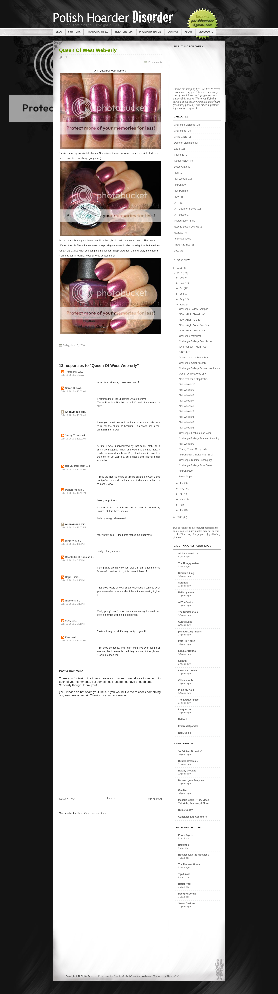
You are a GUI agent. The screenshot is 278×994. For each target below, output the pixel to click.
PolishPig (71, 489)
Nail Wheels (180, 178)
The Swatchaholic (188, 612)
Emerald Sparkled (188, 726)
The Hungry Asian (188, 563)
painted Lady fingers (190, 631)
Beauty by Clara (187, 770)
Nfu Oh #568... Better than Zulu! (196, 454)
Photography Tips (183, 220)
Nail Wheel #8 (186, 395)
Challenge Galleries (184, 124)
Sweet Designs (186, 903)
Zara (67, 637)
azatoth (182, 660)
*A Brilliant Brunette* (190, 751)
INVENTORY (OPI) (124, 32)
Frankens (179, 154)
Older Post (155, 799)
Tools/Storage (181, 238)
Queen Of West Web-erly (88, 50)
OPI (65, 57)
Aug (182, 299)
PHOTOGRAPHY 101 (97, 32)
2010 (180, 273)
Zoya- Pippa (185, 476)
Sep (182, 293)
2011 (180, 267)
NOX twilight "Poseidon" (192, 314)
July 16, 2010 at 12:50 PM (73, 527)
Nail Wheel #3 (186, 422)
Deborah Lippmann (184, 142)
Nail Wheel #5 (186, 411)
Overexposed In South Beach (194, 357)
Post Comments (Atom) (93, 813)
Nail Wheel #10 (187, 384)
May (182, 488)
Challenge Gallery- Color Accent (196, 341)
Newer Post (67, 799)
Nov (182, 283)
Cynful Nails (185, 621)
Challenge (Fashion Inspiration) (195, 433)
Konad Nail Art (181, 160)
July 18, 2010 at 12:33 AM (73, 640)
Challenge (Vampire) (190, 336)
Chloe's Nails (185, 680)
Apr (182, 494)
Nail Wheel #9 (186, 390)
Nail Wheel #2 (186, 427)
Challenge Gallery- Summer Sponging (199, 438)
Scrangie (183, 582)
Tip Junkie (184, 874)
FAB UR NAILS (186, 641)
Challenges (180, 130)
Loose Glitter (181, 166)
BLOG (59, 32)
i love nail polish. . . (189, 670)
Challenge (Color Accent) (192, 363)
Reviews (178, 232)
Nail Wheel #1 (186, 443)
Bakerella (183, 845)
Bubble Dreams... (188, 761)
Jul (181, 304)
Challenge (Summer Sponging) (195, 460)
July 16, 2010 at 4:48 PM (73, 580)
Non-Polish (180, 190)
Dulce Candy (185, 810)
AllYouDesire (185, 602)
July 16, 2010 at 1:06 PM (73, 544)
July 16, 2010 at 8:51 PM (73, 624)
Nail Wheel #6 (186, 406)
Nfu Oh (178, 184)
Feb (182, 504)
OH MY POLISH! (75, 466)
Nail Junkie (184, 733)
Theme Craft (173, 976)
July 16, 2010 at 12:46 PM (73, 493)
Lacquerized (185, 709)
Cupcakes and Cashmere (192, 816)
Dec (182, 277)
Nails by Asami (186, 592)
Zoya (176, 250)
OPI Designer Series (185, 208)
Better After (184, 884)
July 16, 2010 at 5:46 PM (73, 604)
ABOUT (188, 32)
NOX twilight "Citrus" (190, 319)
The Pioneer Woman (189, 864)
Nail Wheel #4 (186, 416)
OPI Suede (180, 214)
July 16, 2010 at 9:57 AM (72, 375)
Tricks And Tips (182, 244)
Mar (182, 499)
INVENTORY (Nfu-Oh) (150, 32)
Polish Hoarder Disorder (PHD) (113, 976)
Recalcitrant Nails (76, 557)
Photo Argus (185, 835)
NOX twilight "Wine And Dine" (194, 325)
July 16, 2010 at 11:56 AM (73, 469)
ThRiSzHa (71, 371)
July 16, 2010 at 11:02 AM (73, 415)
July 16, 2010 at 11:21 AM (73, 438)
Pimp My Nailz (186, 690)
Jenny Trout (72, 435)
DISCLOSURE (206, 32)
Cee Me (182, 790)
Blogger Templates (154, 976)
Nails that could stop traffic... (194, 379)
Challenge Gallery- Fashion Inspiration (199, 368)
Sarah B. (70, 388)
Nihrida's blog (186, 573)
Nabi (176, 172)
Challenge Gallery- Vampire (193, 309)
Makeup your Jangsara (191, 780)
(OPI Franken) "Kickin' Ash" (193, 346)
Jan (182, 510)
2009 (180, 517)
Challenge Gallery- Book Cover (195, 465)
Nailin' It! (183, 719)
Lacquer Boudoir (187, 651)
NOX (176, 196)
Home (111, 798)
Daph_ (69, 577)
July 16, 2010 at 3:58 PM (73, 560)
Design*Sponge (187, 893)
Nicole (69, 600)
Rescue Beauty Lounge (186, 226)
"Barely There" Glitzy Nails (193, 449)
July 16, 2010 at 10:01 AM (73, 391)
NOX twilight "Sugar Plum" (193, 330)
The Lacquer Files (188, 699)
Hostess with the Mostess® (193, 854)
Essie (177, 148)
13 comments (155, 62)
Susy (68, 620)
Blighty (69, 540)
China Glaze (180, 136)
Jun (182, 483)
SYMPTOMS (74, 32)
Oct (182, 288)
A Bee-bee (184, 352)
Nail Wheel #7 (186, 400)
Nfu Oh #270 (186, 470)
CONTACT (173, 32)
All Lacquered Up (188, 553)
